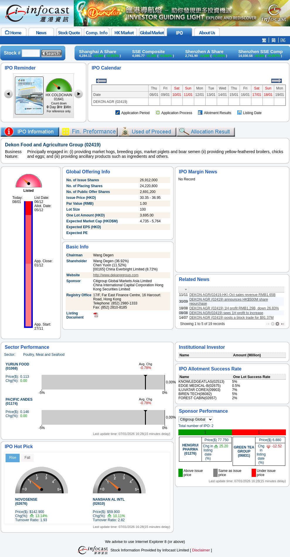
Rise (12, 458)
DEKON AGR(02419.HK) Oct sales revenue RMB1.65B (232, 295)
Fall (27, 458)
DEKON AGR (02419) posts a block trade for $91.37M (231, 318)
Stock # (12, 52)
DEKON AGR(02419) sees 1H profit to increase (226, 313)
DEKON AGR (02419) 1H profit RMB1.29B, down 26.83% (234, 308)
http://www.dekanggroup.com (116, 275)
